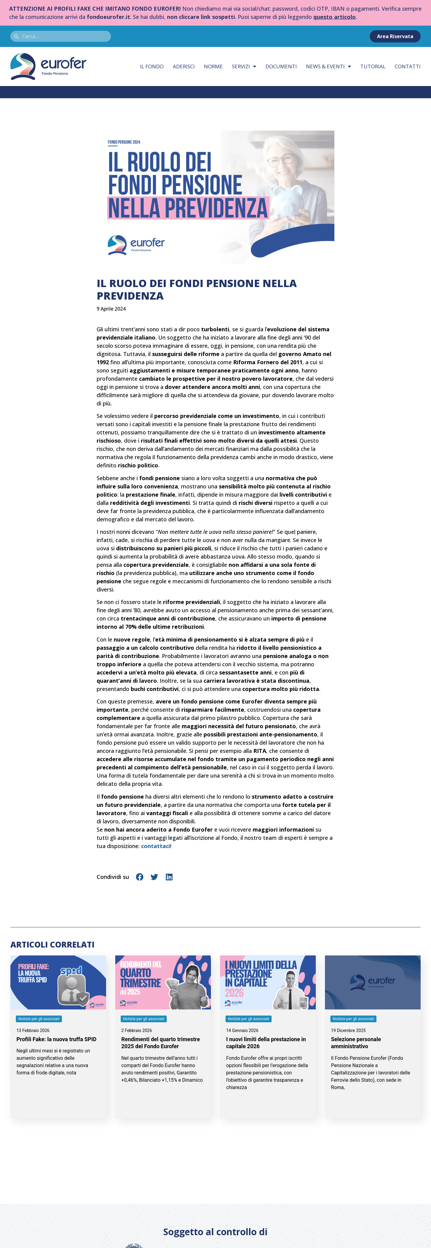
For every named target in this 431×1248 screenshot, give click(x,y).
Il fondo (152, 66)
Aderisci (184, 66)
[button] (140, 877)
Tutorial (373, 66)
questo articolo (334, 16)
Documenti (281, 66)
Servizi (244, 66)
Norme (213, 66)
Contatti (408, 66)
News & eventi (328, 66)
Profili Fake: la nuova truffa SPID (56, 1039)
